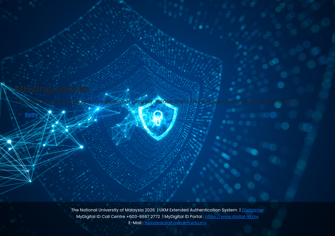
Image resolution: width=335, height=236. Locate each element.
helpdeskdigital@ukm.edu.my (175, 223)
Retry (31, 114)
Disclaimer (253, 210)
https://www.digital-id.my (232, 216)
